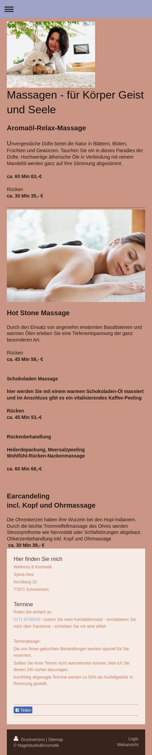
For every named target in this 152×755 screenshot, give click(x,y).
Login (133, 739)
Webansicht (127, 744)
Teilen (23, 710)
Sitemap (55, 739)
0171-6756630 (27, 619)
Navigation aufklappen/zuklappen (76, 9)
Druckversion (30, 739)
